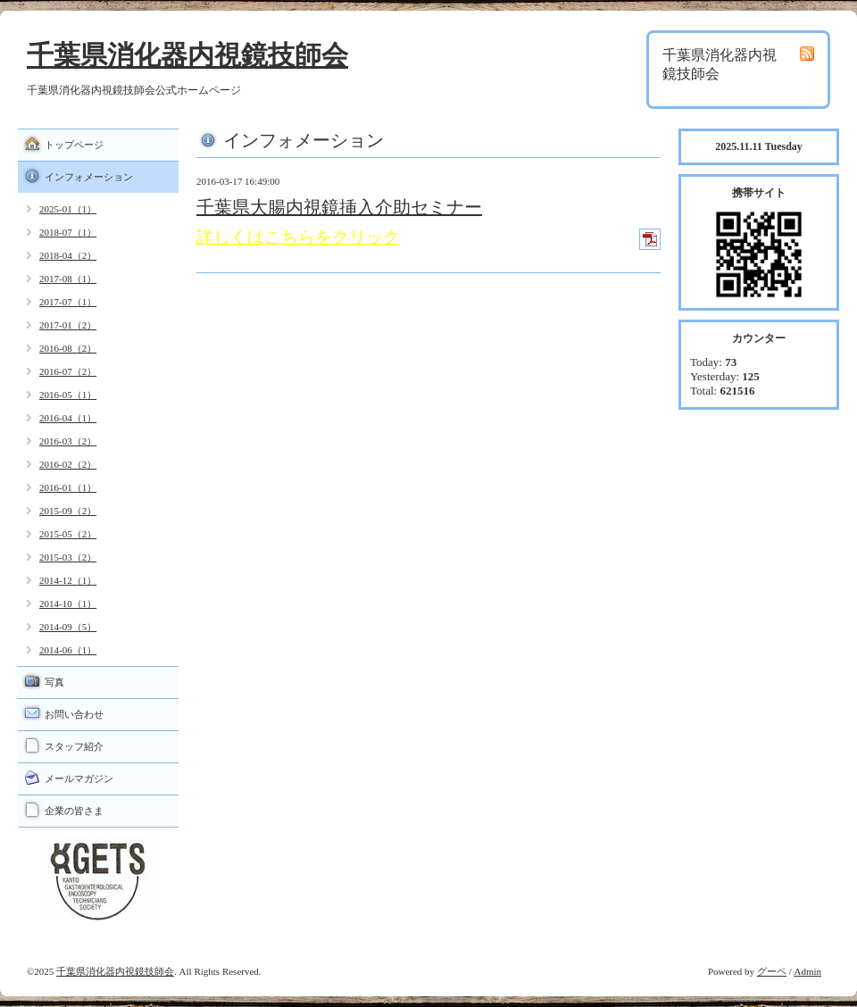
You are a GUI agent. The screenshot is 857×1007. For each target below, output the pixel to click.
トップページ (74, 144)
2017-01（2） (67, 325)
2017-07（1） (67, 301)
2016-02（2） (67, 464)
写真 (54, 682)
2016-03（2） (67, 441)
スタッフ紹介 (74, 746)
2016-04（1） (67, 417)
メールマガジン (79, 778)
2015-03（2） (67, 557)
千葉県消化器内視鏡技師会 (187, 55)
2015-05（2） (67, 533)
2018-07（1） (67, 232)
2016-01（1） (67, 487)
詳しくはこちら (255, 237)
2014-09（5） (67, 626)
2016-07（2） (67, 371)
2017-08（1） (67, 278)
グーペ (771, 971)
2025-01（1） (67, 209)
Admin (807, 971)
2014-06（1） (67, 650)
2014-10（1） (67, 603)
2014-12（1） (67, 580)
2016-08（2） (67, 348)
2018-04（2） (67, 255)
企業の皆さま (74, 810)
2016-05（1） (67, 394)
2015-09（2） (67, 510)
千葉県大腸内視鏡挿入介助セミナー (339, 207)
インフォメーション (89, 176)
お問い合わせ (74, 714)
